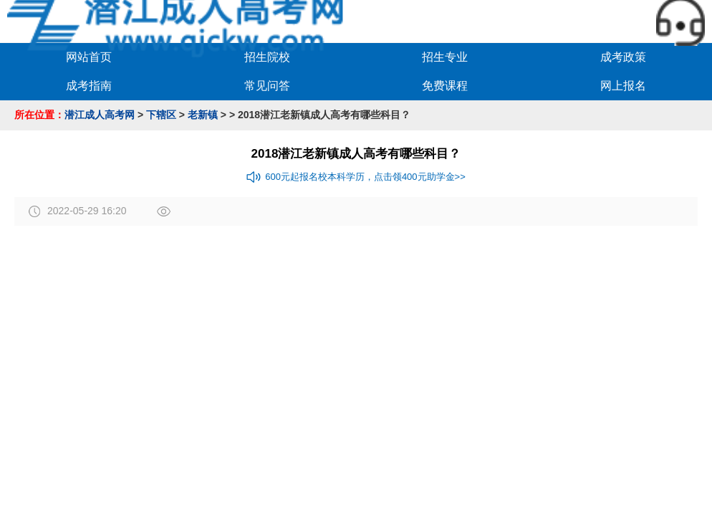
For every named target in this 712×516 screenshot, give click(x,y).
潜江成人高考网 (99, 114)
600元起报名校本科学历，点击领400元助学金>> (356, 177)
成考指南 (89, 86)
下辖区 (161, 114)
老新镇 (203, 114)
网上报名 (623, 86)
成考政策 (623, 57)
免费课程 (445, 86)
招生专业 (445, 57)
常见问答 (267, 86)
